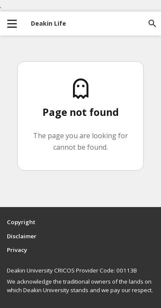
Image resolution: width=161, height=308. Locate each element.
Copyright (21, 222)
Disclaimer (21, 236)
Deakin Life (48, 23)
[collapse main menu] (12, 24)
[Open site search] (152, 23)
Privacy (17, 250)
